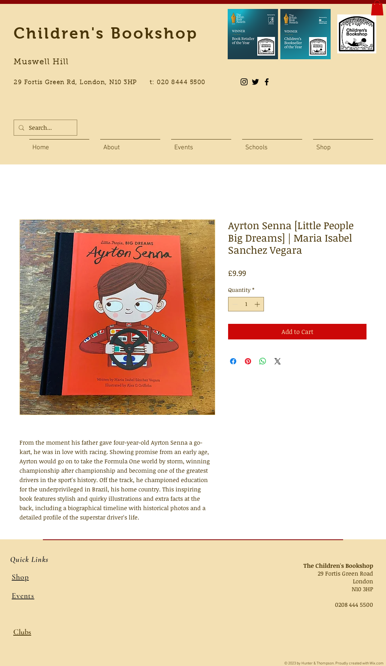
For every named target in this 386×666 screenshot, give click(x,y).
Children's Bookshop (106, 33)
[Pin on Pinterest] (248, 361)
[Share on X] (277, 361)
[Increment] (258, 304)
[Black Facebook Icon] (266, 82)
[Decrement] (234, 304)
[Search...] (44, 127)
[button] (377, 7)
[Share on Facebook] (233, 361)
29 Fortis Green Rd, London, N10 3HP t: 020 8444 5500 (114, 83)
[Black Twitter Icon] (255, 82)
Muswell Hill (41, 62)
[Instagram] (244, 82)
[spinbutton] (246, 304)
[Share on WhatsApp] (262, 361)
